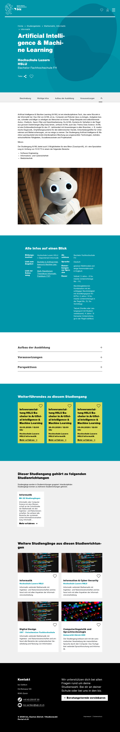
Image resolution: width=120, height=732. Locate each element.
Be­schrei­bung (25, 98)
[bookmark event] (41, 406)
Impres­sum (87, 716)
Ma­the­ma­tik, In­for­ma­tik (54, 26)
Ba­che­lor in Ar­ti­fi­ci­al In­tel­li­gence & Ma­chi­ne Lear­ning (47, 264)
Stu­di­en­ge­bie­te (33, 26)
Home (20, 26)
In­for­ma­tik (25, 29)
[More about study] (38, 627)
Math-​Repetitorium (45, 271)
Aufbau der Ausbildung (34, 347)
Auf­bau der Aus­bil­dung (64, 98)
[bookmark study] (55, 576)
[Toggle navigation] (113, 10)
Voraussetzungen (30, 357)
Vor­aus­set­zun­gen (87, 98)
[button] (107, 10)
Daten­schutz (97, 716)
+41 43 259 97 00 (31, 700)
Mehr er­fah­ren (27, 440)
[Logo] (16, 9)
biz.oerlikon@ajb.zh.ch (33, 705)
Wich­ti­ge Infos (43, 98)
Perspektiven (27, 367)
